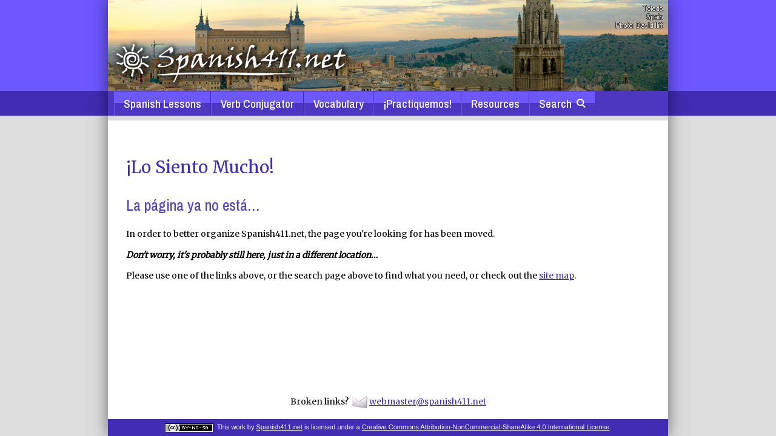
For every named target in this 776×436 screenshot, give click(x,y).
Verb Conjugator (257, 103)
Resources (495, 103)
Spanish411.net (279, 427)
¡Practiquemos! (417, 103)
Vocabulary (338, 103)
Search (562, 103)
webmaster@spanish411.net (427, 401)
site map (556, 275)
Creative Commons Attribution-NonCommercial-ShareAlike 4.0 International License (485, 427)
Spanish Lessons (162, 103)
